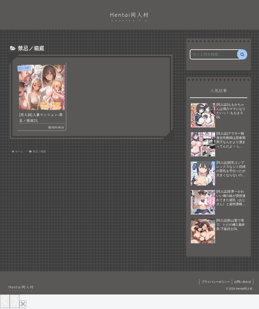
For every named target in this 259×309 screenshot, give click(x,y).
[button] (242, 54)
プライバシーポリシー (216, 281)
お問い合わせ (242, 281)
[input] (216, 54)
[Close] (22, 304)
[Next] (14, 301)
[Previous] (5, 301)
